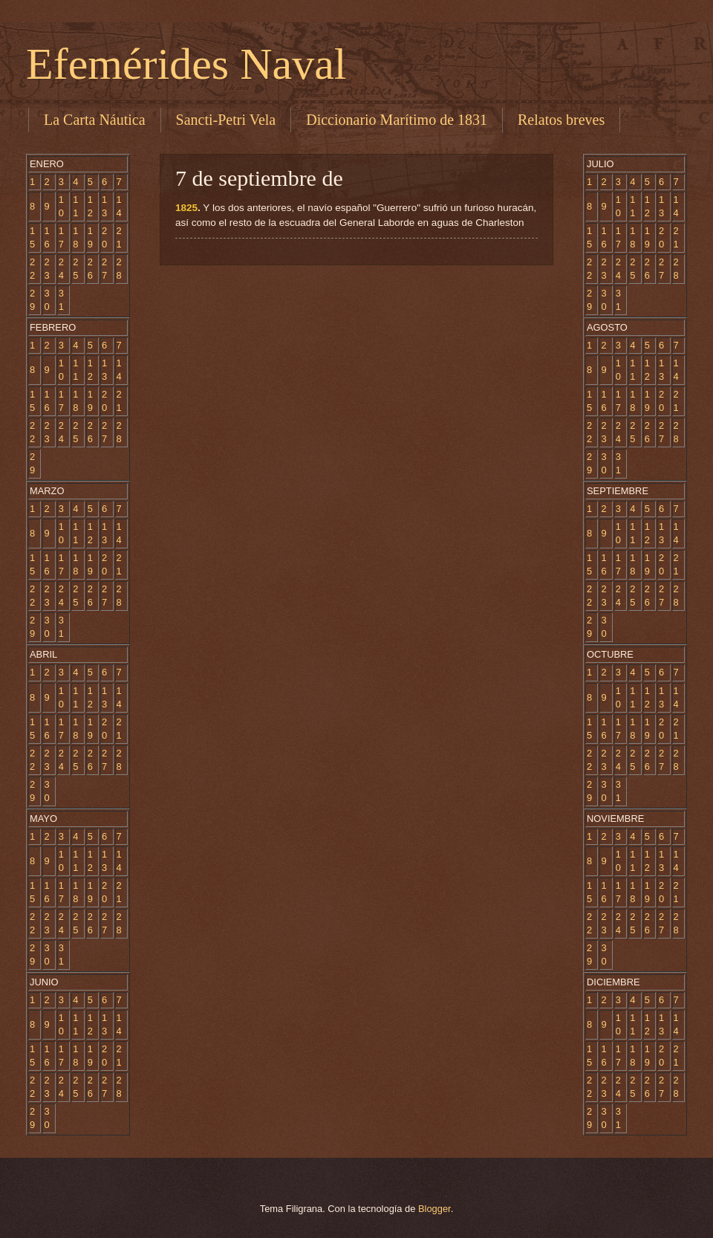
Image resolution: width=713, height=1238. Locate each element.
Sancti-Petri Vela (226, 119)
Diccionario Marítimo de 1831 (396, 119)
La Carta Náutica (95, 119)
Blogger (434, 1208)
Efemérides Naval (186, 63)
